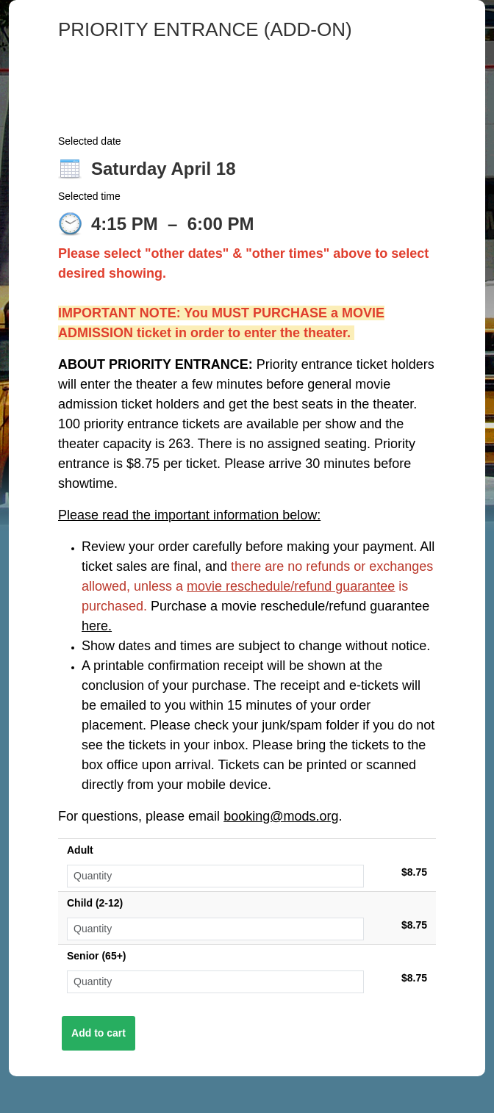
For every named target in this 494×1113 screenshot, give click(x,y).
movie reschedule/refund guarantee (291, 586)
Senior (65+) (96, 956)
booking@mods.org (280, 816)
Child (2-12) (95, 903)
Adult (80, 850)
